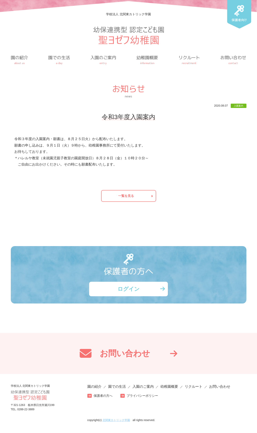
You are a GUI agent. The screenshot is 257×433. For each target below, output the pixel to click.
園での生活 (59, 59)
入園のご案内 (103, 59)
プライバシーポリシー (142, 396)
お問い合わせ (233, 59)
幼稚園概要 (147, 59)
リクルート (189, 59)
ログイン (128, 289)
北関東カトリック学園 (116, 420)
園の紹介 (19, 59)
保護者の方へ (103, 396)
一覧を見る (126, 195)
